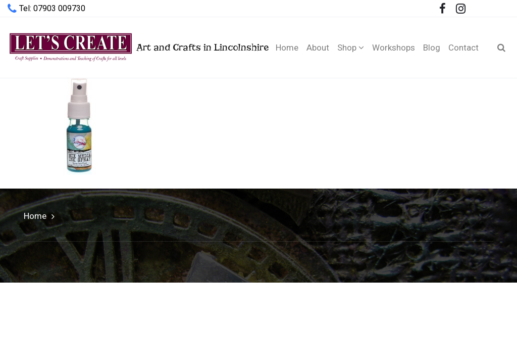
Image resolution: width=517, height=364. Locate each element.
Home (35, 216)
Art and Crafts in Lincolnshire (130, 47)
